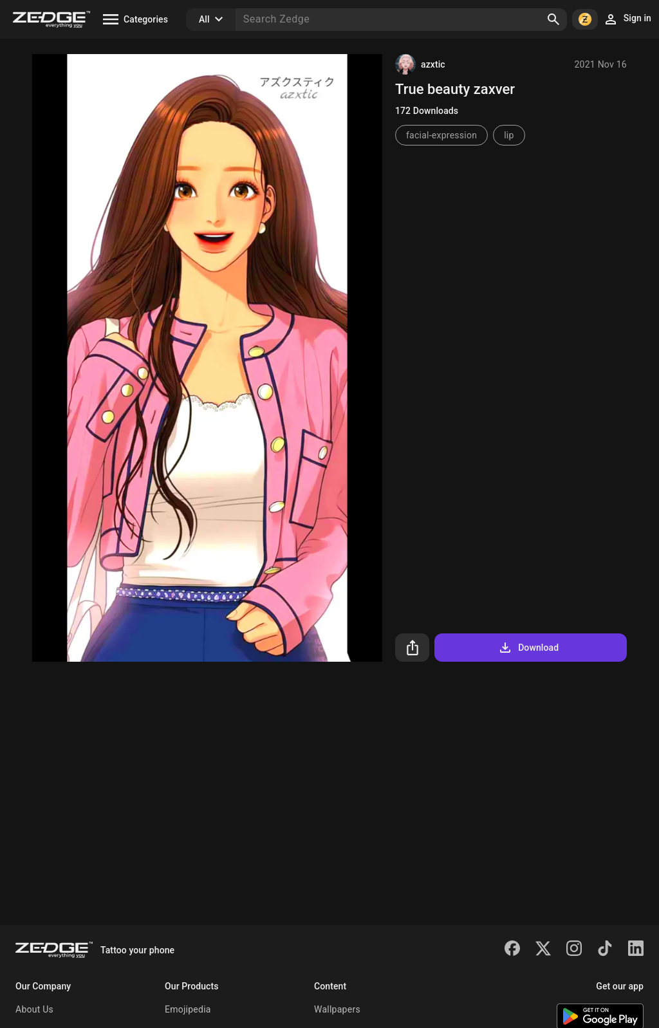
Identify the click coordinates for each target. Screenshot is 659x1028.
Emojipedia (188, 1009)
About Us (34, 1009)
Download (528, 647)
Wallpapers (337, 1009)
